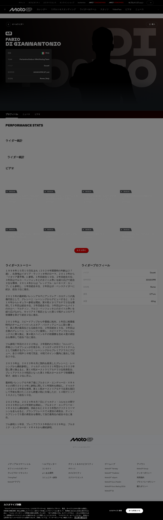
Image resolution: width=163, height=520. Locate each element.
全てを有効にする (134, 510)
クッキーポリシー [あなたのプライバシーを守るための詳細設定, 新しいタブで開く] (81, 517)
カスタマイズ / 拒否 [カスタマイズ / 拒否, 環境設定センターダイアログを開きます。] (115, 510)
